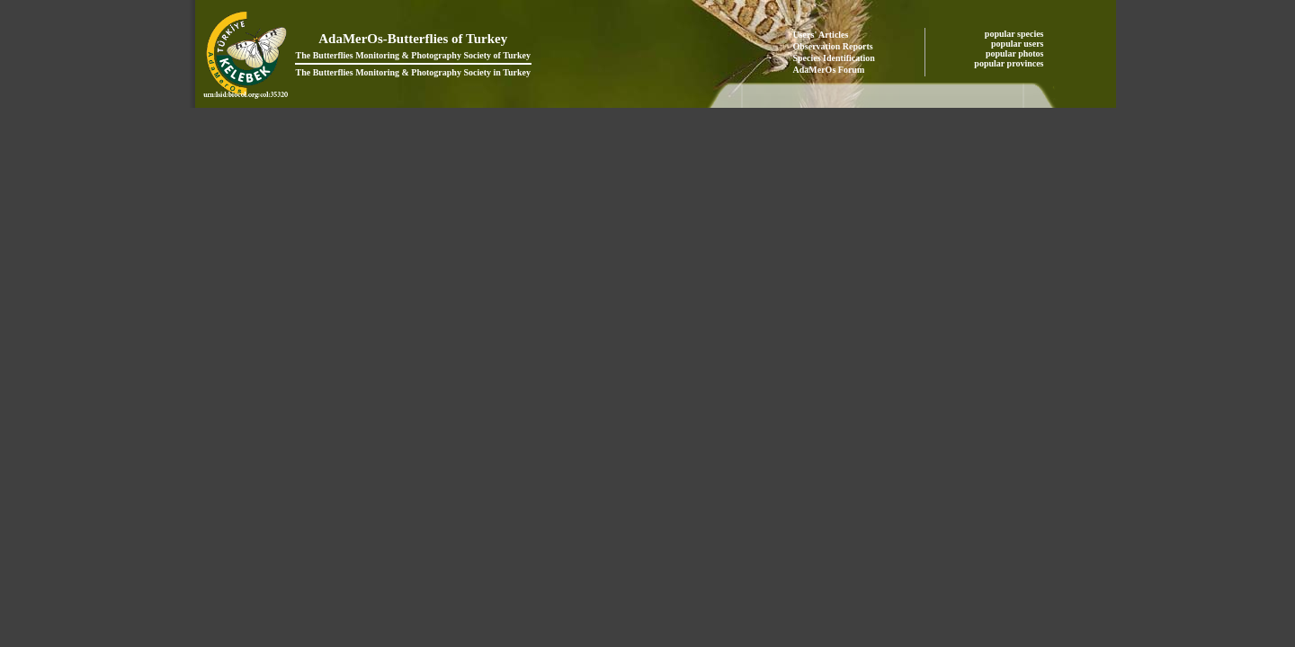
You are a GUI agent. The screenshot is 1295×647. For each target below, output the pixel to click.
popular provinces (1010, 63)
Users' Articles (821, 35)
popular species (1015, 34)
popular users (1018, 44)
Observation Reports (833, 46)
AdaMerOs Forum (829, 70)
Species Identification (834, 58)
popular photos (1016, 53)
